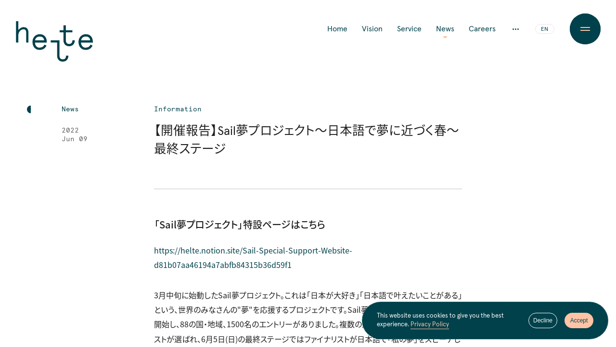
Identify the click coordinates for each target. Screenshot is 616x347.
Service (409, 29)
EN (544, 29)
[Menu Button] (585, 29)
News (445, 29)
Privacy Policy (430, 324)
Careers (482, 29)
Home (337, 29)
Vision (372, 29)
